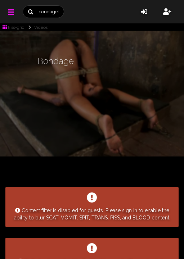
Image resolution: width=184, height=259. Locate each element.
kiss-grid (13, 27)
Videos (37, 27)
